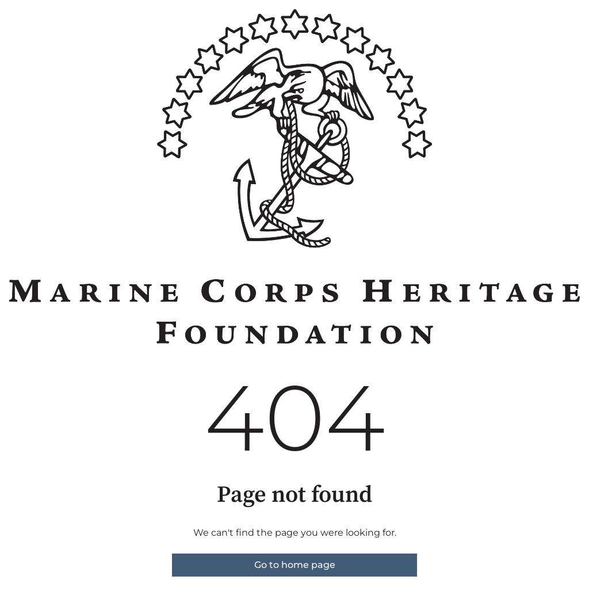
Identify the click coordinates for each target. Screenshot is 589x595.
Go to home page (294, 564)
